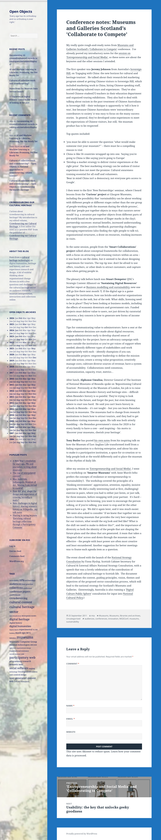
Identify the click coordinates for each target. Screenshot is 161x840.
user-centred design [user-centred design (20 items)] (17, 675)
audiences (89, 618)
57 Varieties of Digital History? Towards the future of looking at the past (23, 99)
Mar (25, 324)
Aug (18, 339)
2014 (11, 390)
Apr (29, 378)
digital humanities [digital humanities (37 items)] (20, 626)
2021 (11, 348)
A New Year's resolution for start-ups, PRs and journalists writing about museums (25, 465)
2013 (11, 397)
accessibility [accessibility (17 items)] (14, 580)
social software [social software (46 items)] (18, 668)
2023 (11, 336)
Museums (103, 615)
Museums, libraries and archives (124, 615)
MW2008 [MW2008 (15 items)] (33, 645)
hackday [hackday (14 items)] (12, 633)
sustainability (72, 621)
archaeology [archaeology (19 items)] (30, 580)
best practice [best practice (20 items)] (27, 584)
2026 (11, 318)
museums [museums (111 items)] (25, 637)
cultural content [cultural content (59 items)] (20, 602)
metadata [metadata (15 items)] (12, 638)
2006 (11, 439)
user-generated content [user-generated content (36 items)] (22, 678)
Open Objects (20, 11)
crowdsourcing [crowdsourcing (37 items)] (18, 598)
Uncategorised (73, 618)
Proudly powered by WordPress (81, 833)
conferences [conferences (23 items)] (14, 595)
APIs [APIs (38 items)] (22, 580)
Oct (26, 327)
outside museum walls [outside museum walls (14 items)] (16, 654)
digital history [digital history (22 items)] (15, 623)
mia (93, 615)
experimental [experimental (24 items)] (25, 629)
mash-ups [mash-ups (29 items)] (20, 632)
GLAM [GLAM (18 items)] (35, 629)
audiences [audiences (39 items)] (15, 584)
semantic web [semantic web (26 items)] (16, 664)
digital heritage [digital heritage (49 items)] (19, 619)
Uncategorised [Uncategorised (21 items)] (24, 671)
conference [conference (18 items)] (27, 588)
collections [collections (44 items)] (16, 588)
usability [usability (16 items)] (34, 672)
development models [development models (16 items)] (29, 616)
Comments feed (16, 556)
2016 (11, 378)
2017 (11, 372)
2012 (11, 403)
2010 (11, 415)
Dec (34, 357)
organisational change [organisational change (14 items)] (23, 648)
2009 (11, 421)
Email (70, 718)
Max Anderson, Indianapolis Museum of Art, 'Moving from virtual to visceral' (25, 483)
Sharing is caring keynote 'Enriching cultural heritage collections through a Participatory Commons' (25, 521)
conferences (101, 618)
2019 (11, 360)
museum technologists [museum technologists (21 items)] (19, 644)
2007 (11, 433)
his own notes (102, 440)
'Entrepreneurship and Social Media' (110, 468)
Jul (14, 363)
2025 (11, 324)
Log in (12, 546)
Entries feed (15, 551)
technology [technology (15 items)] (13, 672)
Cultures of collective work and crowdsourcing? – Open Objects (22, 163)
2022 (11, 342)
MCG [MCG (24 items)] (28, 633)
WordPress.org (16, 561)
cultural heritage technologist (19, 259)
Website (70, 732)
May (33, 348)
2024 (11, 330)
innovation (113, 618)
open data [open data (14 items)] (12, 648)
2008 (11, 427)
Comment (72, 663)
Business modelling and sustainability (107, 287)
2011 (11, 409)
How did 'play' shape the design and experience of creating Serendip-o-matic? (25, 496)
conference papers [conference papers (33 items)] (19, 591)
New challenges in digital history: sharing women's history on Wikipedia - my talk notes (25, 508)
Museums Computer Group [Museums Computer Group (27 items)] (23, 641)
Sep (22, 333)
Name (70, 705)
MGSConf (123, 618)
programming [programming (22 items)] (15, 661)
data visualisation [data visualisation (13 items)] (15, 616)
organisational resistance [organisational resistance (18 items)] (19, 651)
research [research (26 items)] (26, 661)
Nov (30, 339)
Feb (20, 318)
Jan (16, 330)
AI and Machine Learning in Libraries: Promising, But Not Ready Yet (23, 72)
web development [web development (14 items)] (23, 681)
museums (134, 618)
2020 (11, 354)
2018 (11, 366)
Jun (11, 333)
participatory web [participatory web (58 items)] (22, 657)
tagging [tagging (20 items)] (32, 668)
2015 (11, 384)
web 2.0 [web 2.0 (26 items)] (13, 681)
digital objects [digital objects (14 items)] (14, 630)
